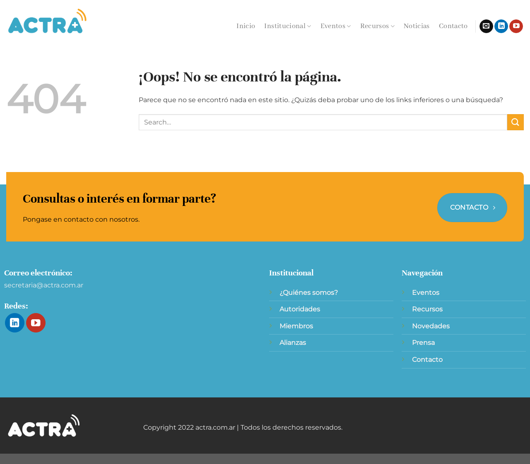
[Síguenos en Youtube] (516, 26)
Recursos (377, 26)
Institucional (287, 26)
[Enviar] (515, 122)
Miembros (296, 326)
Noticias (417, 26)
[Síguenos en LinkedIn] (501, 26)
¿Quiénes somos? (308, 293)
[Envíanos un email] (486, 26)
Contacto (453, 26)
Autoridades (299, 309)
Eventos (335, 26)
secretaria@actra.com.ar (43, 285)
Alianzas (292, 343)
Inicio (245, 26)
